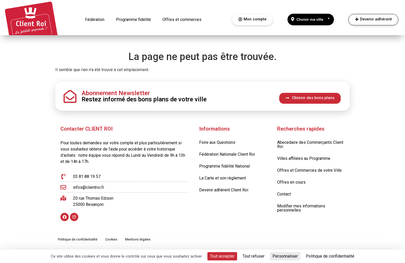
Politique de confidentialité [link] (330, 256)
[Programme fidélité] (133, 20)
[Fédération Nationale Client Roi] (227, 154)
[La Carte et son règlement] (222, 178)
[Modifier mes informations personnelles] (311, 208)
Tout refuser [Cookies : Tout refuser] (253, 256)
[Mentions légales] (138, 239)
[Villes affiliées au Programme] (311, 158)
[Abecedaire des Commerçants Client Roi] (311, 145)
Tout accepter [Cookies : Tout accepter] (222, 256)
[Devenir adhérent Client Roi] (223, 190)
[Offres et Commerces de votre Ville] (311, 170)
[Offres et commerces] (182, 20)
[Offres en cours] (311, 182)
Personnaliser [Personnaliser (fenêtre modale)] (285, 256)
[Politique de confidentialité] (77, 239)
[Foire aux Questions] (217, 142)
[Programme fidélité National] (224, 166)
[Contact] (311, 194)
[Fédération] (95, 20)
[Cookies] (111, 239)
